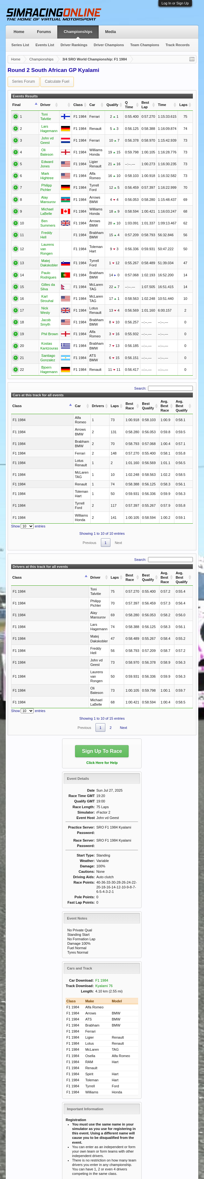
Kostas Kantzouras (43, 332)
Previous (89, 494)
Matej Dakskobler (41, 249)
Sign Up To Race (102, 653)
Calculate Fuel (57, 81)
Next (118, 494)
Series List (20, 45)
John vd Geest (39, 132)
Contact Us (139, 1162)
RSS (192, 1161)
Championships (78, 32)
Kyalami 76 (104, 887)
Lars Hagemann (40, 123)
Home (19, 32)
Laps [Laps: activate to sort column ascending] (183, 105)
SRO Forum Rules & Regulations (104, 1121)
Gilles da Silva (39, 272)
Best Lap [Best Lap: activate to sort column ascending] (145, 105)
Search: (163, 371)
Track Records (177, 45)
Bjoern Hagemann (42, 354)
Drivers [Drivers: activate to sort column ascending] (59, 386)
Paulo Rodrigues (41, 261)
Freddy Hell (37, 225)
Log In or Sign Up (175, 3)
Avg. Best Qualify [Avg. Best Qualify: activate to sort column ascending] (170, 386)
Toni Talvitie (37, 115)
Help (157, 1162)
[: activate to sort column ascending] (65, 105)
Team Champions (144, 45)
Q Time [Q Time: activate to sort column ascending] (129, 105)
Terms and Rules (184, 1172)
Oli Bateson (37, 142)
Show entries (28, 477)
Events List (44, 45)
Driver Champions (109, 45)
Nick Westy (37, 296)
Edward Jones (39, 154)
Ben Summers (39, 213)
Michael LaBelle (40, 201)
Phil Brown (36, 320)
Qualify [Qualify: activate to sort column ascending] (112, 105)
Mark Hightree (39, 166)
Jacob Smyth (38, 308)
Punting (84, 1107)
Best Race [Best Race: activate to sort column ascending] (91, 386)
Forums (44, 32)
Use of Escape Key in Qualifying (103, 1112)
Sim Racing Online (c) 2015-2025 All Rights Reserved (52, 1162)
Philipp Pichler (39, 178)
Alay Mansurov (39, 190)
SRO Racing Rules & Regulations (104, 1116)
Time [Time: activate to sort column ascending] (162, 105)
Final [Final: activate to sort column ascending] (16, 105)
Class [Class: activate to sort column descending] (17, 386)
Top (183, 1162)
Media (110, 32)
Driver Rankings (73, 45)
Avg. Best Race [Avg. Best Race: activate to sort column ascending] (142, 386)
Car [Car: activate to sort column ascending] (92, 105)
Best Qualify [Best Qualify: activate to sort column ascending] (115, 386)
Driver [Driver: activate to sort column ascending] (32, 105)
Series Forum (23, 81)
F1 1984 (101, 882)
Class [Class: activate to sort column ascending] (77, 105)
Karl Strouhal (38, 284)
